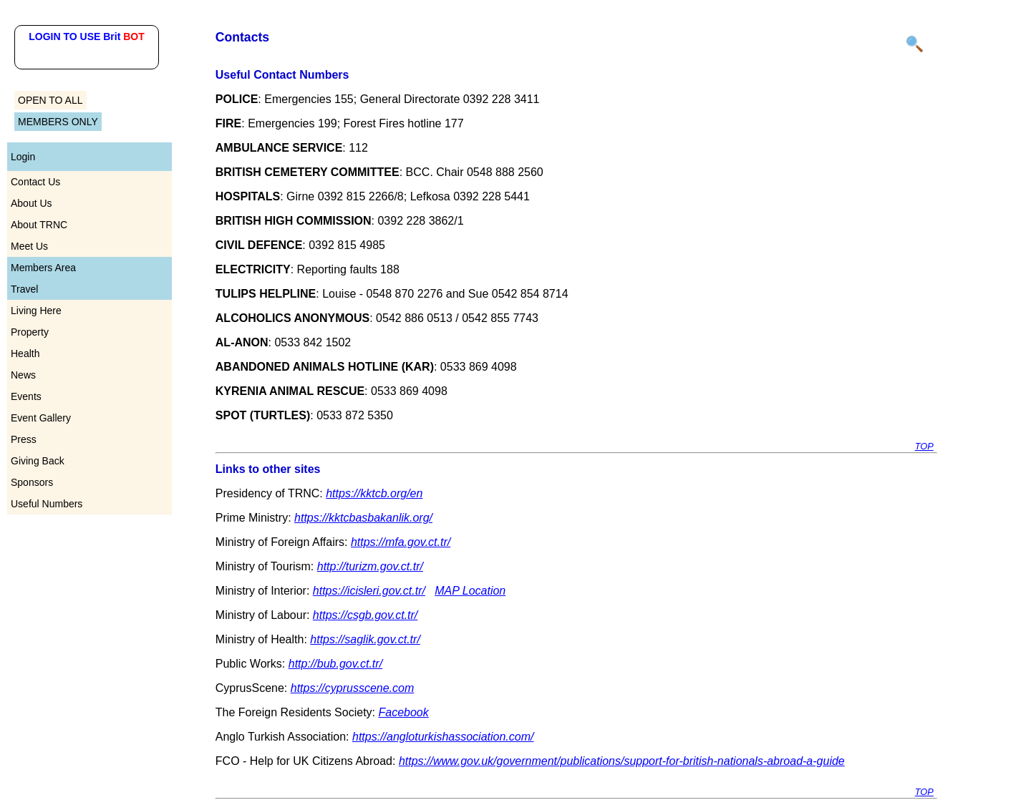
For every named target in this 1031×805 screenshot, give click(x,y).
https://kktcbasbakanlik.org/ (363, 518)
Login (23, 156)
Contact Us (35, 181)
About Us (31, 203)
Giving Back (37, 461)
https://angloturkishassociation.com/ (442, 737)
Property (30, 332)
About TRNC (39, 224)
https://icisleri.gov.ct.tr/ (369, 591)
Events (26, 396)
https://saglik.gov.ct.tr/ (365, 639)
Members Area (43, 267)
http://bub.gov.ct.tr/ (335, 664)
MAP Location (470, 591)
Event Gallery (41, 418)
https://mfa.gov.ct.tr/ (400, 542)
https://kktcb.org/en (374, 493)
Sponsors (32, 482)
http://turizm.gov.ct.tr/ (370, 566)
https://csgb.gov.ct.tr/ (365, 615)
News (23, 375)
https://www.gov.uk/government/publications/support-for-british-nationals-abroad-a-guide (622, 761)
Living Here (36, 310)
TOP (924, 446)
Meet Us (29, 246)
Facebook (403, 712)
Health (25, 353)
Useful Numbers (46, 503)
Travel (24, 289)
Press (24, 439)
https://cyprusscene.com (353, 688)
